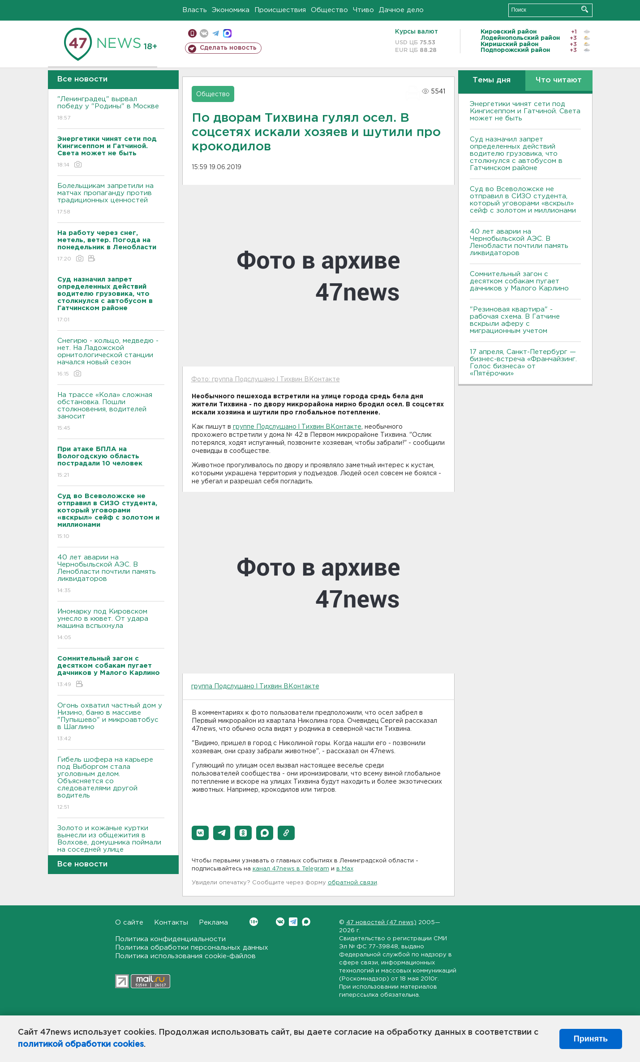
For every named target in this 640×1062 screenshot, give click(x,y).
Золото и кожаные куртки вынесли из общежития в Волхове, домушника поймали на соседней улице (110, 845)
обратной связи (352, 882)
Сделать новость (228, 48)
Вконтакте (253, 921)
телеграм (215, 33)
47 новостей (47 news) (381, 922)
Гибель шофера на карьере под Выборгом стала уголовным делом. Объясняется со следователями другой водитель (110, 784)
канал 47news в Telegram (291, 868)
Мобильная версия (192, 33)
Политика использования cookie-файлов (185, 956)
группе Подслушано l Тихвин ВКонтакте (297, 427)
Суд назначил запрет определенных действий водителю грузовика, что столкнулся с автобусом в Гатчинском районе (516, 153)
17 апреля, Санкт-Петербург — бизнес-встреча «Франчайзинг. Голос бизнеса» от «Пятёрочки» (523, 362)
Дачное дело (401, 10)
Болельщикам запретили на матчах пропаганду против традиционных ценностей (110, 199)
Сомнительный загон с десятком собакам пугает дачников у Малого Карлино (519, 281)
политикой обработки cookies (81, 1044)
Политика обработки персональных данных (191, 948)
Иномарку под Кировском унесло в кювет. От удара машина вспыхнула (110, 625)
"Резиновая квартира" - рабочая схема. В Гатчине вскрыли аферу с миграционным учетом (515, 320)
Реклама (213, 923)
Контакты (171, 923)
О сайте (129, 923)
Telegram (293, 921)
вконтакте (204, 33)
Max (306, 921)
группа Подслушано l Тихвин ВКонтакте (255, 686)
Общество (329, 10)
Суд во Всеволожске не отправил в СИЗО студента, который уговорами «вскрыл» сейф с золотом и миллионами (523, 199)
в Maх (344, 868)
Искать (584, 9)
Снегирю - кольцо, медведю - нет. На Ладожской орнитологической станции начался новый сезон (110, 358)
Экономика (230, 10)
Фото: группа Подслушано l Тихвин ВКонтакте (265, 379)
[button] (200, 833)
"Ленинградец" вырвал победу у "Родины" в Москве (110, 109)
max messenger (227, 33)
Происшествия (280, 10)
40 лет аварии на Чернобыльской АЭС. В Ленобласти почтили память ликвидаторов (110, 574)
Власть (194, 10)
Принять (591, 1038)
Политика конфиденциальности (170, 939)
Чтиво (363, 10)
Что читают (559, 80)
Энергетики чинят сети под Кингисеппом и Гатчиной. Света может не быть (525, 111)
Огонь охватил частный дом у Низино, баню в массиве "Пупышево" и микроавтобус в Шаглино (110, 722)
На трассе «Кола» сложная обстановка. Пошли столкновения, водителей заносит (110, 412)
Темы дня (491, 80)
